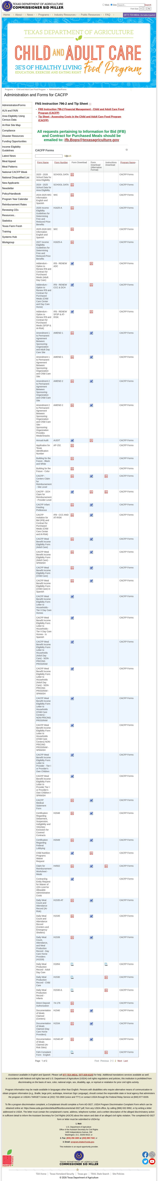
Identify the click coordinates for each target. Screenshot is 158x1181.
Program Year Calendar (15, 199)
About (19, 15)
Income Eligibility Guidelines (11, 148)
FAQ (107, 14)
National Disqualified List (15, 177)
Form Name (43, 162)
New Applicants (10, 183)
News (30, 15)
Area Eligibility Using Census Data (13, 118)
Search (148, 5)
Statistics (7, 220)
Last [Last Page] (126, 1061)
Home (6, 14)
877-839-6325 (86, 1075)
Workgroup (8, 242)
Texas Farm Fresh (12, 226)
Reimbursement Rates (14, 204)
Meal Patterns (9, 166)
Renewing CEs (10, 210)
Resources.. (8, 215)
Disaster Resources (13, 136)
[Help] (67, 156)
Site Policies (118, 1174)
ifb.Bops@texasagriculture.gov (91, 140)
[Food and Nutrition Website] (33, 6)
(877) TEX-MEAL (132, 15)
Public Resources (90, 15)
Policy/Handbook (11, 193)
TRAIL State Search (100, 1174)
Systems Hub (9, 237)
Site (115, 5)
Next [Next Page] (120, 1061)
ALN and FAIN (10, 110)
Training (6, 231)
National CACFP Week (14, 172)
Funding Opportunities (14, 141)
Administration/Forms (13, 105)
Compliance (8, 130)
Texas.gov (82, 1174)
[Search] (131, 5)
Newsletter (8, 188)
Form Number (61, 162)
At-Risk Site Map (11, 125)
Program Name (128, 162)
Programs (44, 15)
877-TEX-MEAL (70, 1075)
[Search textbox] (48, 156)
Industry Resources (65, 15)
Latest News (9, 156)
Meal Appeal (9, 161)
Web (107, 5)
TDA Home (41, 1174)
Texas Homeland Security (62, 1174)
